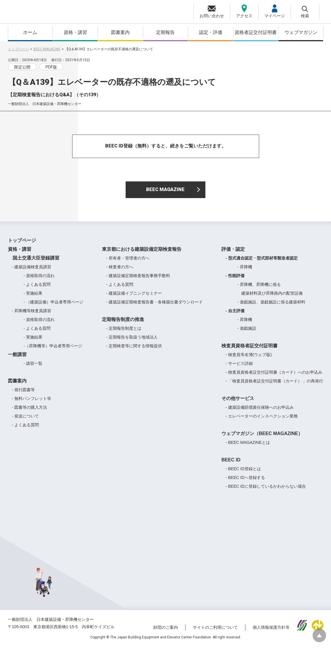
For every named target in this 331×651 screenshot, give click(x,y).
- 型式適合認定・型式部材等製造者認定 (262, 262)
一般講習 (17, 358)
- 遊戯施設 (246, 332)
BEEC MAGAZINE (46, 49)
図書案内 (120, 32)
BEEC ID (230, 463)
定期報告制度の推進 (123, 323)
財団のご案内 (165, 631)
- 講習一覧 (33, 367)
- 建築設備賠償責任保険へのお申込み (260, 411)
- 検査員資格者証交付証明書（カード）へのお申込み (274, 376)
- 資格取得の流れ (39, 279)
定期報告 (165, 32)
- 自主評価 (235, 314)
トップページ (18, 49)
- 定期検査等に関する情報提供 (134, 349)
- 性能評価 (235, 279)
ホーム (30, 32)
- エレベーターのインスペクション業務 (262, 420)
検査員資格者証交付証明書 (249, 349)
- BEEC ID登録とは (243, 472)
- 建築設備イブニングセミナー (134, 297)
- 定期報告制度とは (123, 332)
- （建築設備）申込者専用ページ (54, 305)
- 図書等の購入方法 (29, 411)
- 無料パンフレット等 (31, 402)
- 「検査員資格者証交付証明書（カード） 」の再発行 (274, 384)
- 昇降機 (244, 270)
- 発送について (25, 420)
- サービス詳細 (239, 367)
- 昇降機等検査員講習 (31, 314)
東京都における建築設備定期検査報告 (141, 252)
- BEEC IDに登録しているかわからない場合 (266, 490)
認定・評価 (210, 32)
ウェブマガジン (301, 32)
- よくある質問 (37, 288)
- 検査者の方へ (119, 270)
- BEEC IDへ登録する (245, 481)
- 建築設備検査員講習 (31, 270)
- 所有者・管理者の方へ (128, 262)
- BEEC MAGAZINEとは (248, 446)
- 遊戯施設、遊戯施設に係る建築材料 (271, 305)
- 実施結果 (33, 297)
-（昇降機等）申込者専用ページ (53, 349)
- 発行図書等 (23, 393)
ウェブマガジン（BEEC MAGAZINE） (262, 437)
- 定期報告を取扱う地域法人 (132, 341)
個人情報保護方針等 (271, 631)
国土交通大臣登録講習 (33, 261)
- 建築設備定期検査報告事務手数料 (138, 279)
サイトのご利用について (215, 631)
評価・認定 (233, 252)
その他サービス (237, 402)
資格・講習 (75, 32)
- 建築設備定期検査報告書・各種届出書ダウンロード (154, 305)
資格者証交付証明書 (256, 32)
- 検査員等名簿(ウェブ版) (249, 358)
